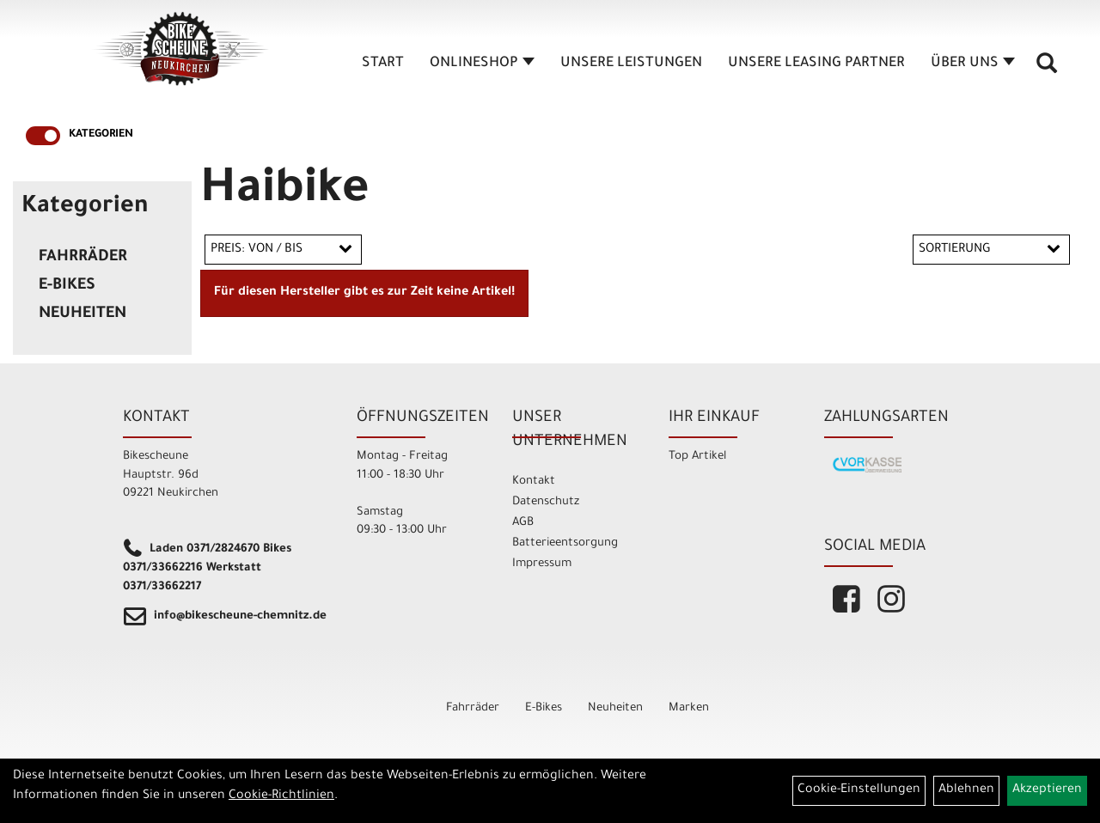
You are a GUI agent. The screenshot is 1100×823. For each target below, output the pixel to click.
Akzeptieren (1047, 790)
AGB (523, 522)
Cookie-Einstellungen (859, 790)
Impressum (541, 564)
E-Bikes (67, 286)
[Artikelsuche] (1046, 69)
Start (383, 63)
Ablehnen (966, 790)
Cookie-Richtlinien (281, 796)
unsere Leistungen (631, 63)
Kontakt (533, 481)
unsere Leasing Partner (816, 63)
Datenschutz (545, 502)
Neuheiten (82, 314)
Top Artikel (697, 456)
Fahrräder (83, 257)
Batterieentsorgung (565, 543)
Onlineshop (482, 63)
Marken (689, 708)
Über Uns (973, 63)
